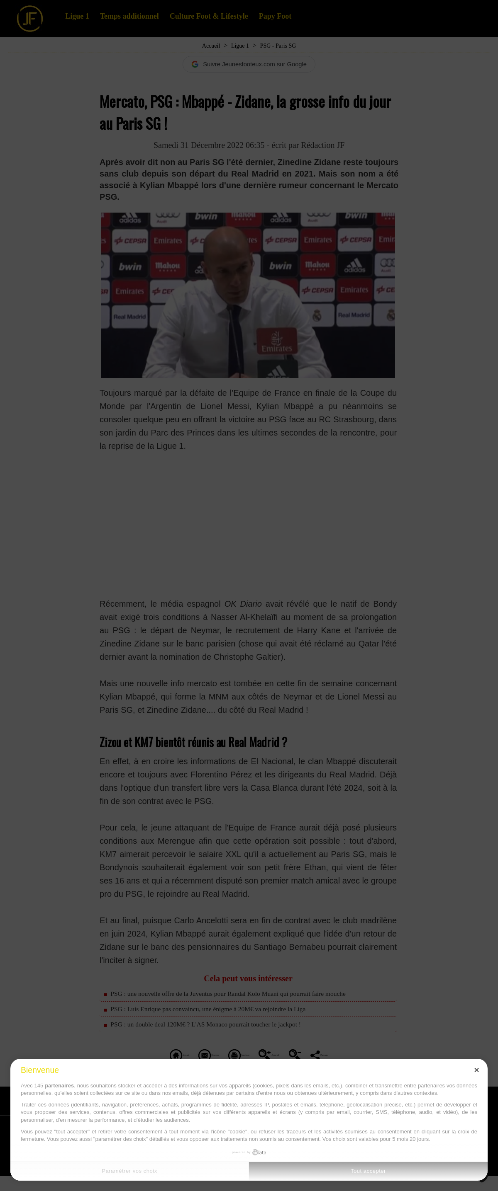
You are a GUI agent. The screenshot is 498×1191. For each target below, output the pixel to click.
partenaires (59, 1085)
